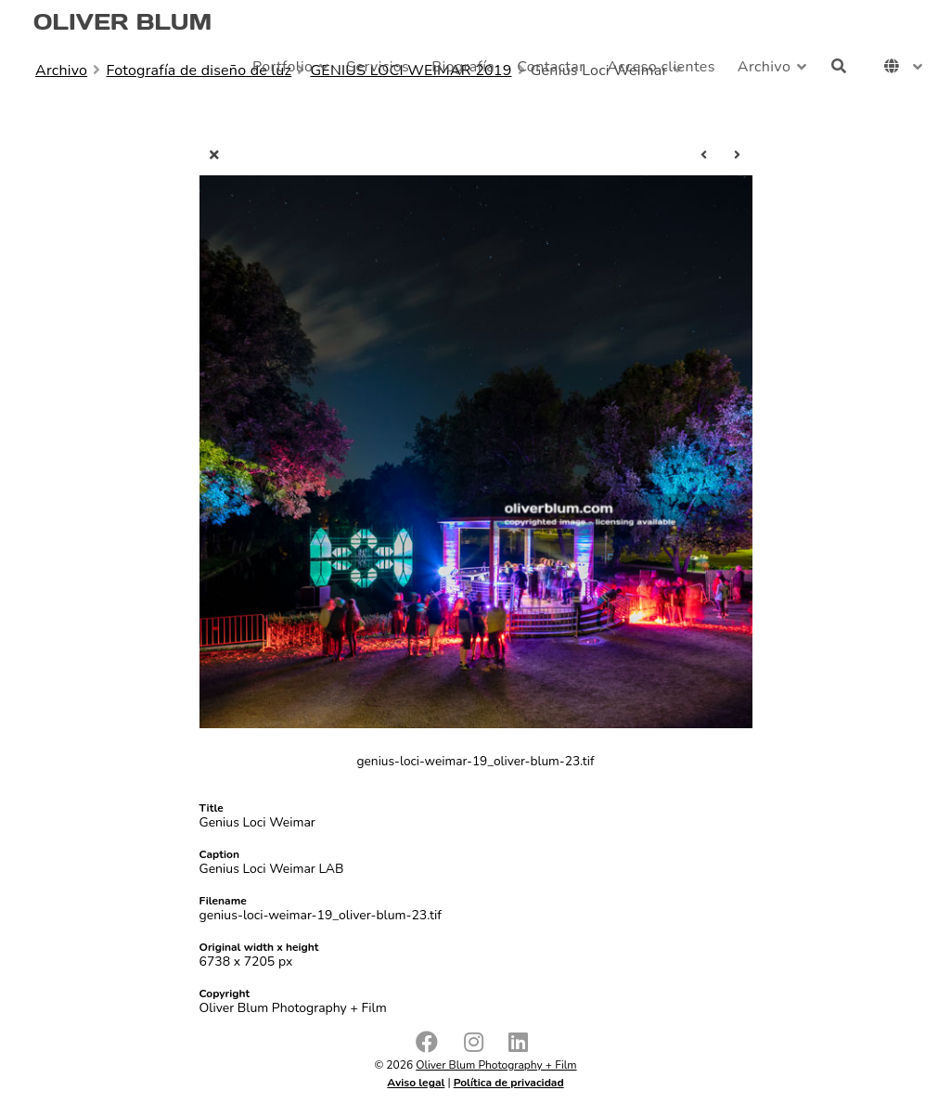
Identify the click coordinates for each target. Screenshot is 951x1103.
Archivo (764, 67)
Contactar (551, 67)
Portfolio (282, 67)
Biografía (463, 67)
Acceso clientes (661, 67)
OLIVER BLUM (122, 21)
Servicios (377, 67)
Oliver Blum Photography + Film (496, 1065)
